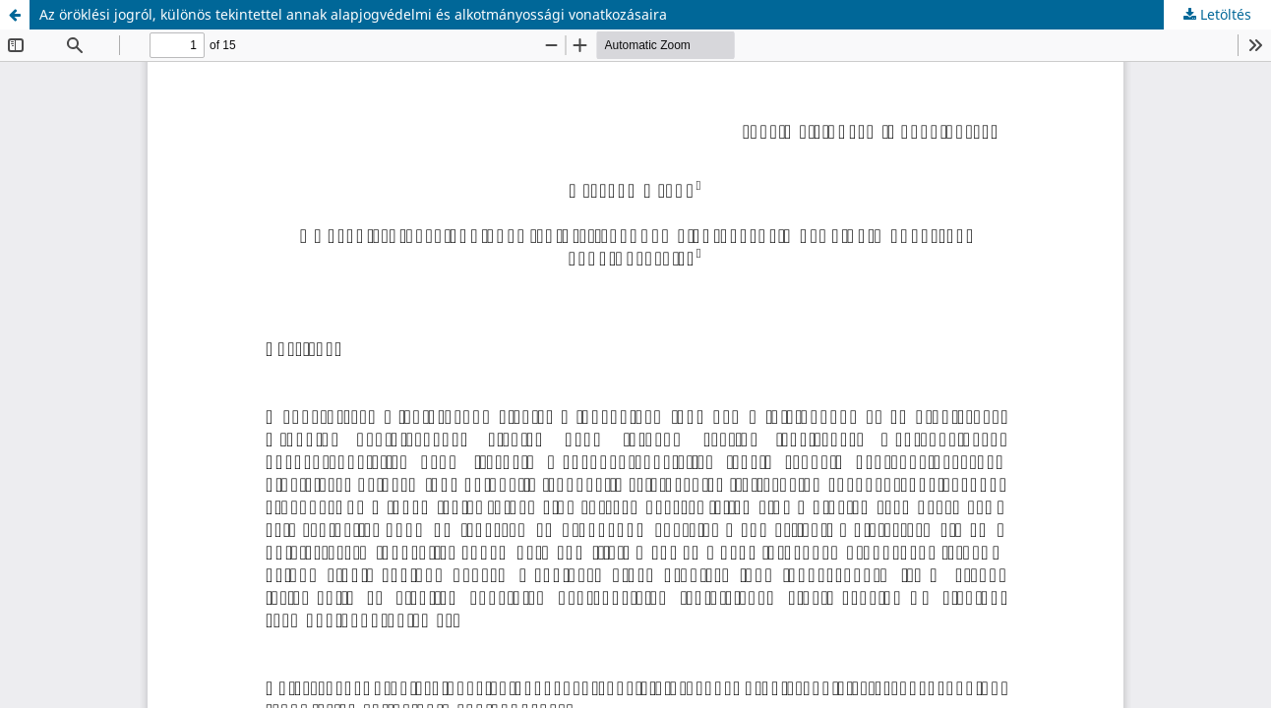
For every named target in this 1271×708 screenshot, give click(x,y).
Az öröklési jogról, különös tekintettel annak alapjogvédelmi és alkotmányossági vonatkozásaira (353, 14)
